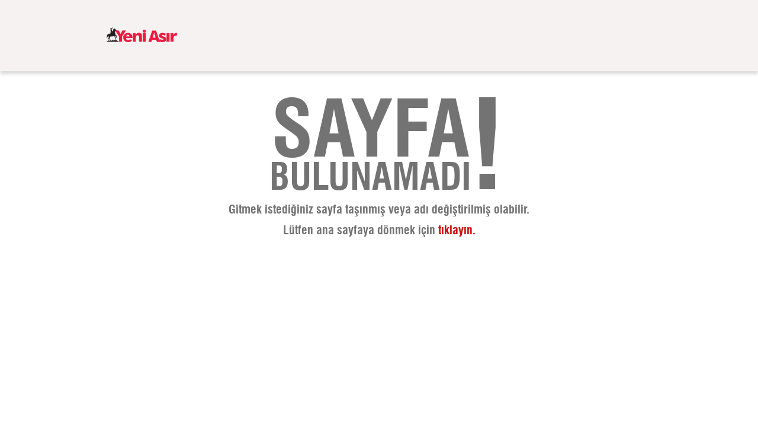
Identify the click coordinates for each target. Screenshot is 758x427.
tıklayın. (457, 231)
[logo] (142, 35)
